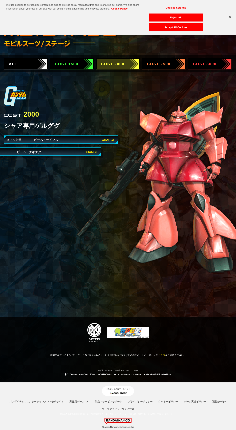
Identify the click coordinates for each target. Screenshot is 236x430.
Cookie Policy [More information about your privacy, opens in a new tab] (119, 7)
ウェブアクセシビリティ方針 (118, 409)
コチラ (161, 355)
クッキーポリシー (168, 401)
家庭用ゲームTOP (79, 401)
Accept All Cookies (175, 25)
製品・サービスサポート (108, 401)
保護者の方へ (219, 401)
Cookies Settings (176, 6)
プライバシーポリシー (140, 401)
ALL (13, 64)
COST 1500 (66, 64)
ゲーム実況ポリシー (195, 401)
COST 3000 (205, 64)
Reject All (176, 15)
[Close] (230, 15)
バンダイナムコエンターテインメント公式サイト (36, 401)
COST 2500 (159, 64)
